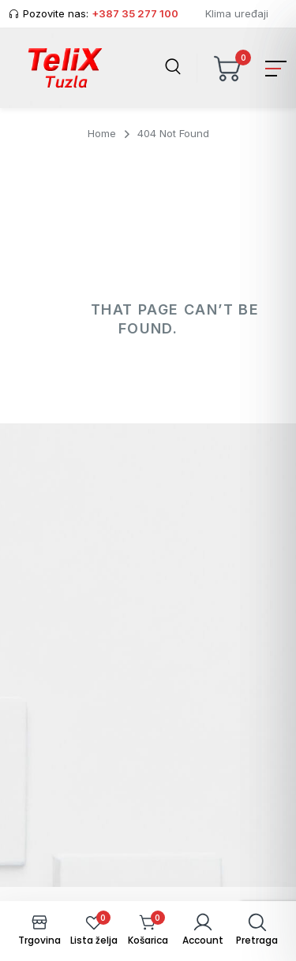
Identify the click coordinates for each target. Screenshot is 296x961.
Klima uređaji (236, 13)
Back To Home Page (146, 398)
